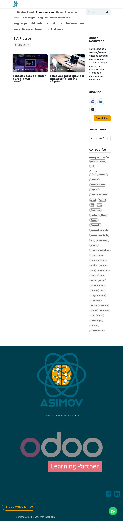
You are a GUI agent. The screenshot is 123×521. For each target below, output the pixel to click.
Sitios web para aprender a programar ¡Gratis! (67, 77)
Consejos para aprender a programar (29, 77)
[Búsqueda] (107, 12)
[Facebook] (92, 101)
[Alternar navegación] (108, 4)
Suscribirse (102, 118)
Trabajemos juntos (19, 507)
